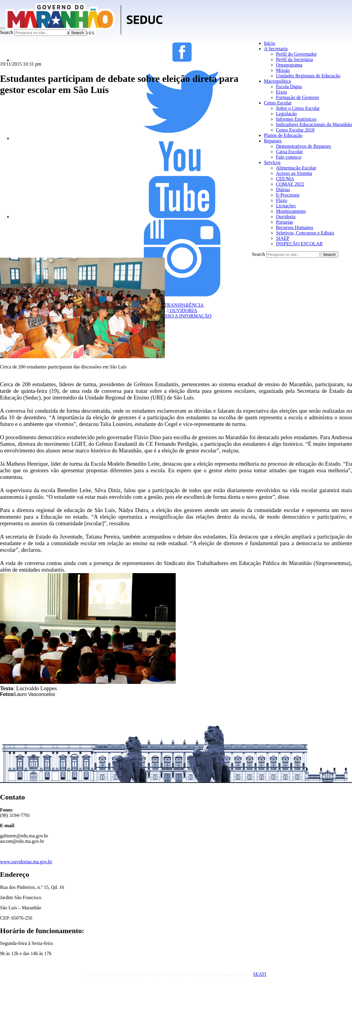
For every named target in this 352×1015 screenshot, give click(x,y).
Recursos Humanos (294, 227)
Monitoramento (291, 211)
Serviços (272, 162)
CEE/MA (285, 178)
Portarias (284, 222)
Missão (283, 70)
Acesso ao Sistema (294, 173)
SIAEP (282, 238)
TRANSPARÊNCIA (182, 305)
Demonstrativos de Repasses (303, 146)
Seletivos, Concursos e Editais (305, 232)
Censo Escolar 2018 (295, 129)
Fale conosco (288, 157)
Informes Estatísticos (296, 119)
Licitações (286, 205)
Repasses (273, 140)
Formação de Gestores (297, 97)
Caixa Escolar (289, 151)
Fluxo (281, 200)
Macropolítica (277, 81)
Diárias (283, 189)
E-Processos (287, 194)
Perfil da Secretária (294, 59)
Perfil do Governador (296, 54)
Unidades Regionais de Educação (308, 75)
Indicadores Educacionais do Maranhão (314, 124)
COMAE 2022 (290, 184)
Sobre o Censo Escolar (298, 108)
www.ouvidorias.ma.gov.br (26, 861)
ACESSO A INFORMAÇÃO (182, 315)
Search (6, 32)
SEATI (259, 974)
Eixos (281, 92)
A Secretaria (276, 48)
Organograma (289, 64)
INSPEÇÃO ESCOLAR (299, 243)
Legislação (286, 113)
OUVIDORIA (182, 310)
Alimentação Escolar (296, 167)
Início (269, 43)
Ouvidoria (285, 216)
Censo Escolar (278, 102)
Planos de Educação (283, 135)
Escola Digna (289, 86)
